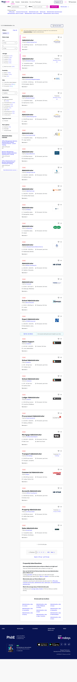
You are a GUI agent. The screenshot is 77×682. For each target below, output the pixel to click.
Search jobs (54, 6)
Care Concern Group (30, 135)
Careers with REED (67, 646)
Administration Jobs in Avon (55, 618)
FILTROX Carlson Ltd (30, 321)
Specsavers (29, 228)
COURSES (35, 628)
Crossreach (28, 284)
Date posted (5, 90)
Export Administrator (30, 319)
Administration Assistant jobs (54, 12)
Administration (8, 25)
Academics (28, 343)
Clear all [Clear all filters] (15, 30)
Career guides (35, 645)
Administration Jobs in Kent (41, 610)
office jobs (55, 581)
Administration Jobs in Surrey (51, 13)
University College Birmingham (33, 79)
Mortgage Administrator (32, 435)
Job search (4, 633)
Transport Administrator (32, 454)
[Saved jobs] (72, 2)
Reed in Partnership (67, 645)
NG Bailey (28, 209)
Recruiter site (20, 631)
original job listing (28, 32)
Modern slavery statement (54, 641)
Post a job (19, 633)
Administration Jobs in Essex (55, 605)
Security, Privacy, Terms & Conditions (62, 674)
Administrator (28, 40)
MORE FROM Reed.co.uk (51, 629)
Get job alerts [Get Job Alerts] (57, 25)
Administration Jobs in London (15, 13)
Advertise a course (36, 646)
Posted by (4, 70)
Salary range (5, 37)
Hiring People (29, 530)
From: (3, 40)
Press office (50, 637)
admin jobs (47, 582)
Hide (3, 80)
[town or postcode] (40, 6)
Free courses (35, 641)
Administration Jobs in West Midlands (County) (41, 606)
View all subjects (36, 637)
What (9, 6)
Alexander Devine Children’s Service (35, 246)
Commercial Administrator (32, 472)
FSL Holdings (29, 455)
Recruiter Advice (21, 639)
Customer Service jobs (22, 12)
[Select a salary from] (9, 42)
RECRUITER (20, 628)
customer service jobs (28, 582)
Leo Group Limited (30, 511)
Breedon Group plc (30, 60)
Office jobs (12, 12)
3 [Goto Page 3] (39, 552)
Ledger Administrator (30, 397)
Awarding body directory (38, 643)
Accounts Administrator (31, 491)
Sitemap (3, 654)
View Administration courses (10, 170)
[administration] (5, 33)
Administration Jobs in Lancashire (33, 13)
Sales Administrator (30, 528)
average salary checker (37, 589)
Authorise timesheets (68, 635)
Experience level (6, 118)
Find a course (35, 635)
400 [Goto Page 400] (48, 552)
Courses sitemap (36, 648)
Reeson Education (30, 302)
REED (64, 628)
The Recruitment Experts (32, 436)
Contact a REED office (7, 652)
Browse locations (5, 641)
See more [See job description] (25, 49)
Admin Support (28, 342)
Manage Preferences (65, 673)
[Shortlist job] (59, 37)
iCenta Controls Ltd (30, 418)
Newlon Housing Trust (32, 42)
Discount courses (36, 639)
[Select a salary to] (9, 48)
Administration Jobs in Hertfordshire (55, 613)
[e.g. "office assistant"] (19, 6)
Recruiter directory (6, 635)
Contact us (4, 631)
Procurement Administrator (33, 416)
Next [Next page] (53, 552)
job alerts (29, 574)
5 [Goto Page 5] (43, 552)
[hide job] (61, 37)
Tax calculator (5, 646)
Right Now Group (30, 191)
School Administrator (30, 301)
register (47, 576)
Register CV (58, 2)
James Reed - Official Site (69, 648)
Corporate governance (53, 639)
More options (5, 124)
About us (50, 633)
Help (3, 650)
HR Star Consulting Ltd (31, 265)
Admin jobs (43, 12)
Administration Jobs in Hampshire (55, 609)
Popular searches (5, 643)
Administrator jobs (33, 12)
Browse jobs (65, 6)
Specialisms (5, 97)
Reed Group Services (68, 637)
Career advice (5, 645)
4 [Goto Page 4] (41, 552)
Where (30, 6)
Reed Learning (66, 643)
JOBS (3, 628)
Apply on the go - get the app (41, 557)
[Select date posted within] (9, 93)
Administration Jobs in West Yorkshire (41, 615)
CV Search (19, 635)
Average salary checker (7, 648)
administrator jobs (39, 582)
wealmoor (29, 399)
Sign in (41, 576)
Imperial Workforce (30, 153)
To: (3, 46)
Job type (4, 53)
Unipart (27, 474)
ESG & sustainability (67, 654)
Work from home (5, 637)
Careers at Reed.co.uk (53, 635)
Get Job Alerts (28, 334)
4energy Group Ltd (30, 172)
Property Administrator (31, 510)
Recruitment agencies (22, 637)
